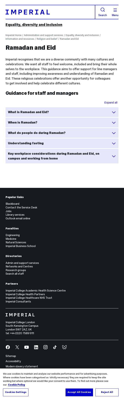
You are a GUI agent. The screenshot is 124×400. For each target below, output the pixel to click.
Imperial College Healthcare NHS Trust (29, 297)
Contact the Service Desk (21, 207)
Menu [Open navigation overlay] (115, 13)
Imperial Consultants (18, 301)
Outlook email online (18, 218)
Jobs (9, 211)
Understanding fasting (62, 143)
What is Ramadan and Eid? (62, 112)
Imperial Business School (21, 246)
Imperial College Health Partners (25, 294)
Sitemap (11, 356)
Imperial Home (14, 35)
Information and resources (20, 38)
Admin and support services (22, 263)
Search (102, 12)
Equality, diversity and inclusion (34, 24)
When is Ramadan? (62, 122)
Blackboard (12, 203)
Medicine (11, 239)
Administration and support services (43, 35)
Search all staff (15, 273)
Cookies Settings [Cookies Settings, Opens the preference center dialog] (15, 392)
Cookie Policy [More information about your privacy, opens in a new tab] (16, 384)
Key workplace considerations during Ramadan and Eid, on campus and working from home (62, 156)
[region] (62, 384)
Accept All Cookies (79, 392)
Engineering (13, 235)
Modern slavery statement (22, 366)
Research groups (16, 270)
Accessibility (13, 361)
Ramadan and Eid (69, 38)
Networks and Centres (19, 266)
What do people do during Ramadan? (62, 133)
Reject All (107, 392)
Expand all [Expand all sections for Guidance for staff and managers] (110, 102)
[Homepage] (50, 12)
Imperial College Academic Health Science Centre (36, 290)
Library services (15, 214)
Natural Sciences (16, 242)
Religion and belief (47, 38)
